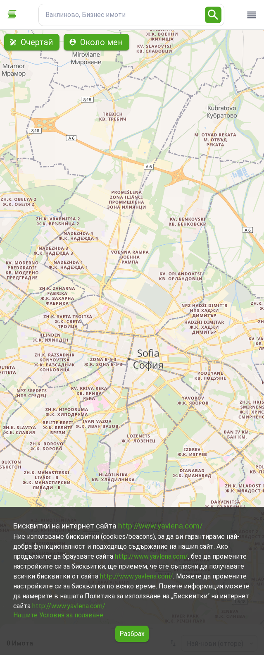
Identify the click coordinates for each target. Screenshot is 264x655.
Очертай (31, 42)
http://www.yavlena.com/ (160, 525)
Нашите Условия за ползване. (59, 615)
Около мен (96, 42)
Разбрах (132, 634)
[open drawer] (251, 15)
